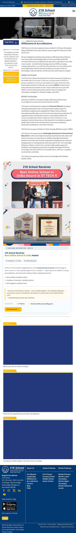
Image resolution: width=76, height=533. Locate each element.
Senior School (48, 481)
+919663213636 (71, 6)
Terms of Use (42, 524)
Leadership (31, 476)
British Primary (64, 474)
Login (5, 518)
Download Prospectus (11, 79)
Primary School (49, 476)
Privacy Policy (52, 524)
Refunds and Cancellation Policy (49, 527)
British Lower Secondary (63, 477)
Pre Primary (47, 474)
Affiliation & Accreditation (32, 480)
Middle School (48, 479)
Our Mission (31, 474)
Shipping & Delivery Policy (65, 524)
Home (23, 41)
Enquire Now (11, 74)
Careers (30, 483)
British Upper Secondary (63, 482)
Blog (28, 486)
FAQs (29, 488)
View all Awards (13, 309)
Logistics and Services (67, 527)
